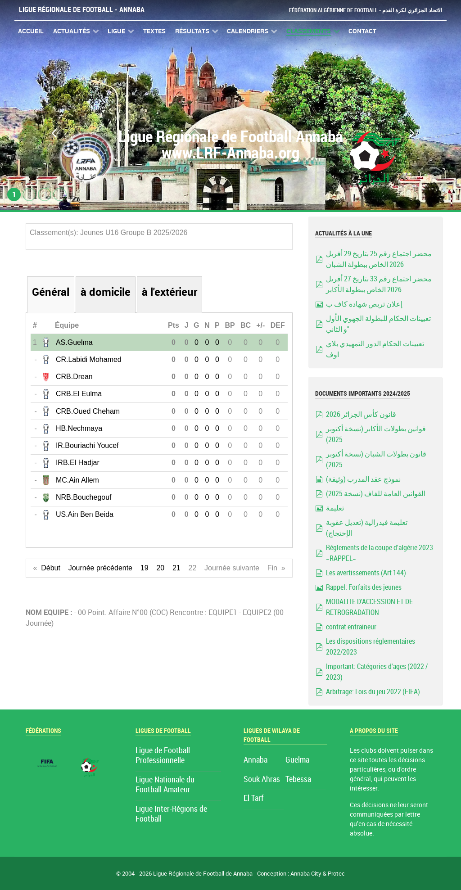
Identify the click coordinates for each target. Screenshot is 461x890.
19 (144, 568)
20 (160, 568)
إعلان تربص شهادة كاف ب (364, 304)
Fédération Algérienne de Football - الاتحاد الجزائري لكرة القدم (362, 10)
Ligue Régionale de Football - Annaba (82, 9)
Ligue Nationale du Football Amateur (165, 785)
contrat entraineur (351, 627)
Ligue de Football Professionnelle (163, 755)
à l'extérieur (169, 291)
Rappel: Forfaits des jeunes (364, 587)
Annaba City (305, 873)
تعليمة (335, 508)
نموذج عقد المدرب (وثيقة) (363, 479)
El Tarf (253, 798)
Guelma (297, 760)
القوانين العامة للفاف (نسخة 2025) (375, 493)
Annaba (255, 760)
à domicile (106, 291)
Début (50, 568)
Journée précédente (100, 568)
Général (50, 291)
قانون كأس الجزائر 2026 (361, 414)
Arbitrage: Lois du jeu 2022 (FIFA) (373, 691)
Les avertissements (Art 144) (366, 573)
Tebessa (298, 779)
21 (176, 568)
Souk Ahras (262, 779)
